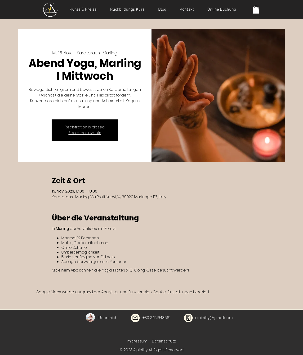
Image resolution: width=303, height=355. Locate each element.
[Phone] (188, 318)
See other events (84, 133)
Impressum (137, 341)
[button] (256, 9)
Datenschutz (164, 341)
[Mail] (135, 318)
